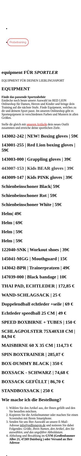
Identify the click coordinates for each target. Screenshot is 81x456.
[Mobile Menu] (5, 59)
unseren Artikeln (37, 124)
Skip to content (11, 3)
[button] (21, 449)
